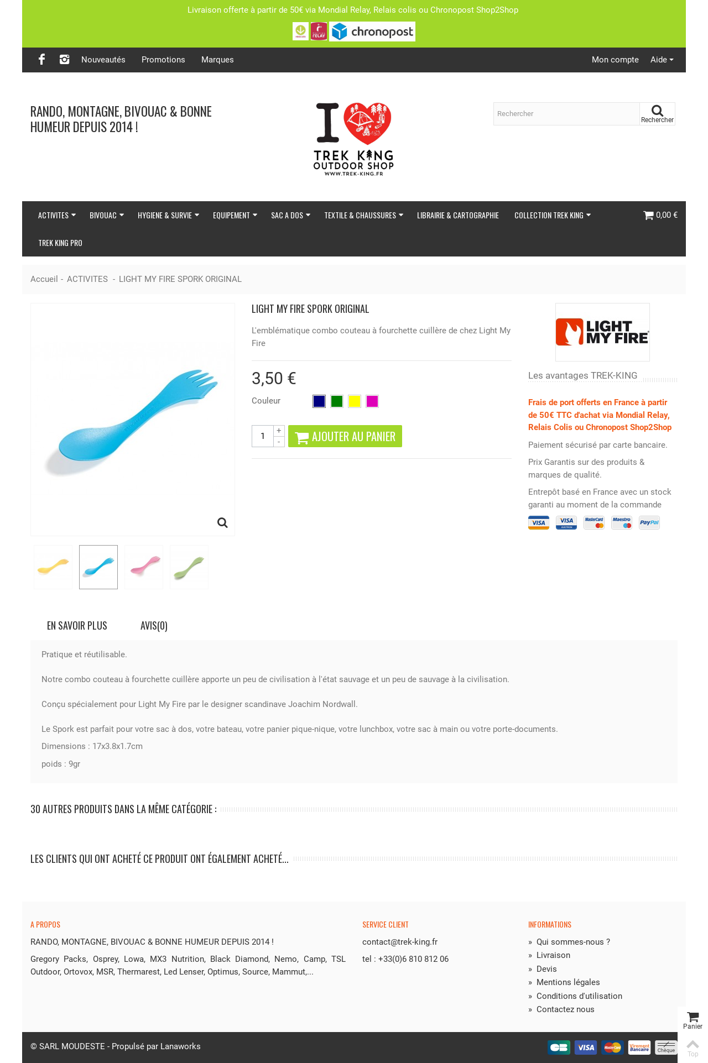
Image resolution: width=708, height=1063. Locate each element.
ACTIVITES (57, 215)
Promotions (163, 60)
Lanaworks (180, 1046)
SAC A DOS (291, 215)
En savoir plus (77, 625)
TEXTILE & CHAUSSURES (364, 215)
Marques (217, 60)
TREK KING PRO (60, 242)
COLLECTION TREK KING (552, 215)
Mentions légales (564, 982)
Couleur (267, 401)
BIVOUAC (107, 215)
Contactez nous (561, 1009)
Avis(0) (154, 625)
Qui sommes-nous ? (569, 942)
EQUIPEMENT (235, 215)
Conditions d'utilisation (575, 996)
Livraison (549, 955)
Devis (542, 969)
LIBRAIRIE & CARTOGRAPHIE (458, 215)
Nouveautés (103, 60)
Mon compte (615, 60)
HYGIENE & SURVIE (169, 215)
